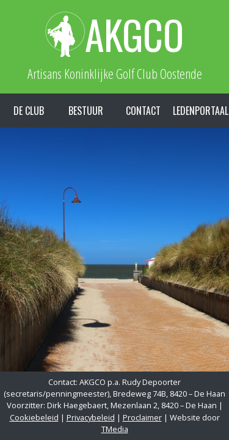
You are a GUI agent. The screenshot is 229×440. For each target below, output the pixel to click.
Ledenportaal (200, 110)
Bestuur (85, 110)
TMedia (114, 429)
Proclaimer (142, 417)
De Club (28, 110)
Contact (143, 110)
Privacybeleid (91, 417)
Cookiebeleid (34, 417)
